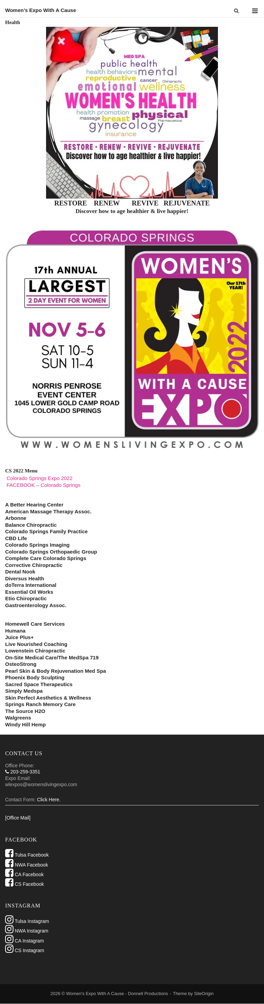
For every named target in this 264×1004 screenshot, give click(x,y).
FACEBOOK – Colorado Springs (43, 485)
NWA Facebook (26, 865)
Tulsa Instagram (27, 921)
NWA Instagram (26, 931)
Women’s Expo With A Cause (40, 10)
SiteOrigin (203, 993)
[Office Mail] (18, 818)
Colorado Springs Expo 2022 (40, 478)
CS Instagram (24, 950)
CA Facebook (24, 874)
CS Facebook (24, 884)
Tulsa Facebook (27, 855)
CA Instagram (24, 941)
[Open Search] (236, 11)
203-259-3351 (22, 771)
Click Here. (48, 799)
